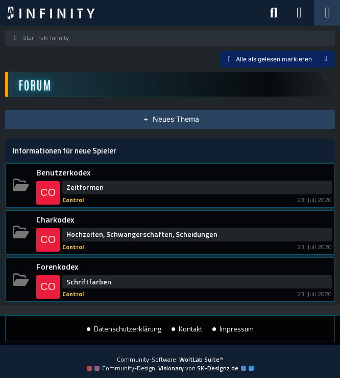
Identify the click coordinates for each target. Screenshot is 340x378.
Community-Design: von (170, 368)
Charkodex (55, 219)
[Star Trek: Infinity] (51, 13)
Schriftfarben (88, 282)
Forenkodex (57, 266)
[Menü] (327, 13)
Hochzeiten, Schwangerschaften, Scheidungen (141, 234)
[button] (326, 59)
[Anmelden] (299, 13)
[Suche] (273, 13)
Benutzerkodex (63, 172)
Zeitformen (85, 187)
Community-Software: (170, 359)
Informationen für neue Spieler (64, 151)
